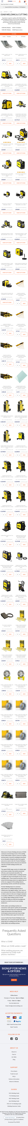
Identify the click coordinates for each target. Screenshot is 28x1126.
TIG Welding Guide (14, 1095)
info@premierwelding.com (15, 1005)
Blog (14, 1059)
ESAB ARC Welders (6, 29)
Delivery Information (14, 1079)
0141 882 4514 (15, 1003)
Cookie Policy (20, 1117)
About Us (14, 1051)
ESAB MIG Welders (6, 27)
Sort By (4, 36)
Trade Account (14, 1073)
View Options (7, 93)
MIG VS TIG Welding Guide (14, 1103)
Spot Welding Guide (14, 1101)
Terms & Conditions (18, 1119)
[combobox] (14, 4)
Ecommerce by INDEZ (14, 1122)
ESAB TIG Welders (16, 27)
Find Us (14, 1054)
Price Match (14, 1071)
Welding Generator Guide (14, 1106)
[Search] (26, 4)
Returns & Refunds (14, 1081)
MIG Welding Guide (14, 1093)
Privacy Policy (9, 1119)
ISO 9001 (14, 1057)
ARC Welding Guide (14, 1098)
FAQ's (14, 1076)
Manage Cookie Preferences (10, 1117)
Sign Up (14, 980)
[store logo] (12, 2)
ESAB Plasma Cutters (17, 29)
